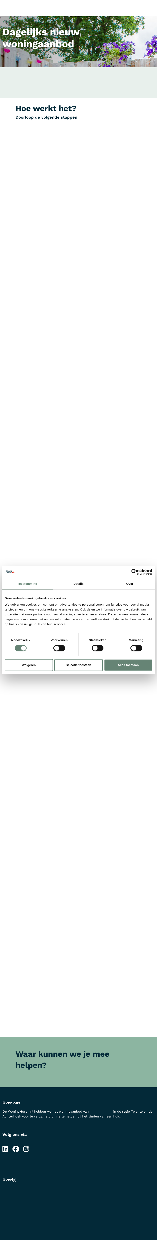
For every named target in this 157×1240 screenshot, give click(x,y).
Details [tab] (78, 583)
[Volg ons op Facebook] (15, 1149)
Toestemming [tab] (27, 583)
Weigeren (29, 665)
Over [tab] (129, 583)
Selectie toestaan (78, 665)
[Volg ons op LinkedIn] (5, 1149)
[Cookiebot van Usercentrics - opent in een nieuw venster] (134, 572)
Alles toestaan (128, 665)
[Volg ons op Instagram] (26, 1149)
